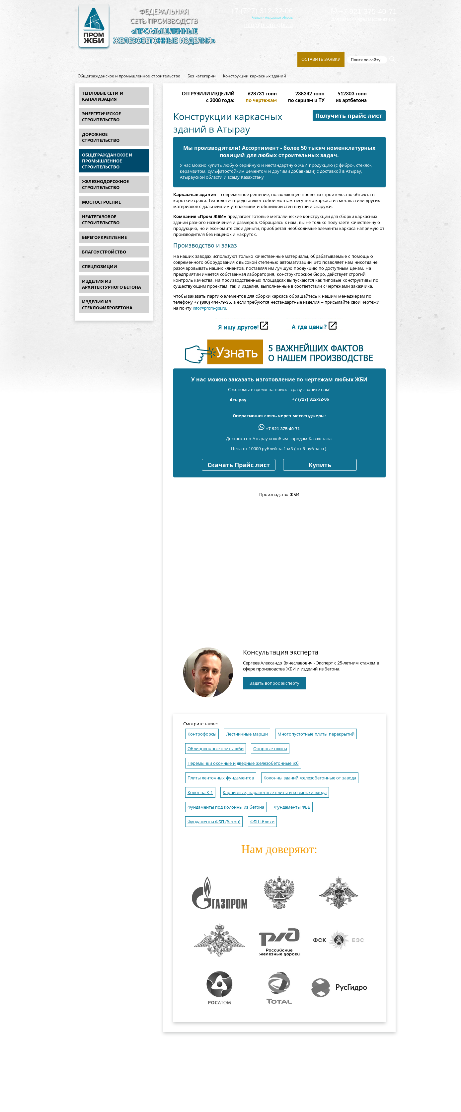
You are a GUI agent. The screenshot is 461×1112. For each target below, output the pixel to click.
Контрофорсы (202, 734)
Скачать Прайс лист (238, 465)
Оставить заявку (321, 59)
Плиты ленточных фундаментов (221, 777)
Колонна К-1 (200, 792)
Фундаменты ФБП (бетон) (214, 821)
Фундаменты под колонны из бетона (226, 807)
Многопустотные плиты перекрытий (315, 734)
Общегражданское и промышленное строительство (129, 76)
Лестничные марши (247, 734)
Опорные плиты (270, 748)
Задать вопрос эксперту (274, 683)
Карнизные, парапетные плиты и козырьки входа (275, 792)
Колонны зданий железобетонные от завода (310, 777)
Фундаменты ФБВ (292, 807)
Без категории (201, 76)
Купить (320, 465)
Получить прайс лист (348, 116)
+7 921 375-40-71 (364, 11)
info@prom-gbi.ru (268, 24)
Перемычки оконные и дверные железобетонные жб (243, 763)
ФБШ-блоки (262, 821)
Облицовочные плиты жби (216, 748)
